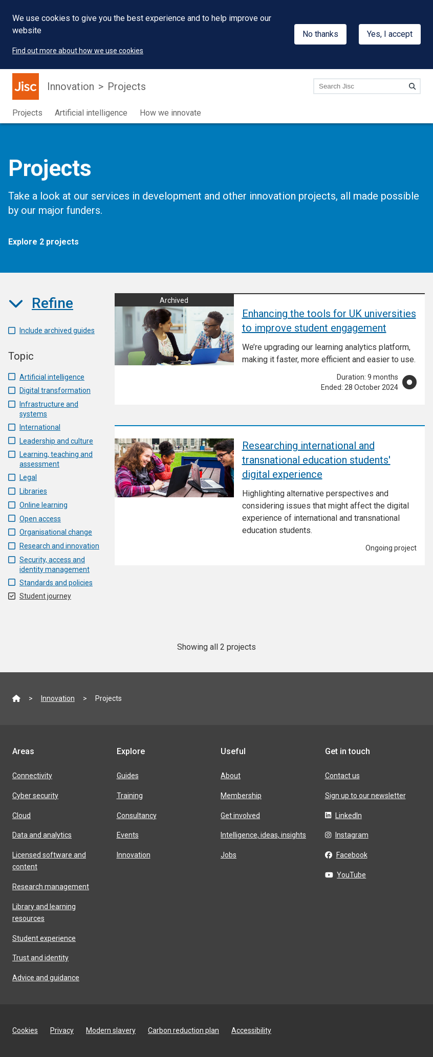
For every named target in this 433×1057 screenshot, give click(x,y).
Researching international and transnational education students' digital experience (316, 459)
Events (128, 835)
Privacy (62, 1030)
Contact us (342, 776)
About (231, 776)
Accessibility (251, 1030)
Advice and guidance (45, 978)
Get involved (240, 815)
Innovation (70, 86)
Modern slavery (111, 1030)
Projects (126, 86)
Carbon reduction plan (183, 1030)
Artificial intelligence (91, 113)
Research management (50, 887)
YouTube (351, 875)
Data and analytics (42, 835)
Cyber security (35, 795)
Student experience (44, 938)
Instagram (352, 835)
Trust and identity (40, 958)
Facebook (351, 855)
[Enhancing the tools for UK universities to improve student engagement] (174, 329)
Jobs (228, 855)
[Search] (412, 86)
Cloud (21, 815)
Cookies (25, 1030)
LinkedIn (348, 815)
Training (130, 795)
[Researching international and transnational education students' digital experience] (174, 467)
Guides (128, 776)
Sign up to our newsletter (365, 795)
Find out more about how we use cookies (77, 51)
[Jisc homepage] (25, 86)
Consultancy (137, 815)
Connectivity (32, 776)
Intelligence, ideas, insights (263, 835)
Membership (241, 795)
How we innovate (170, 113)
